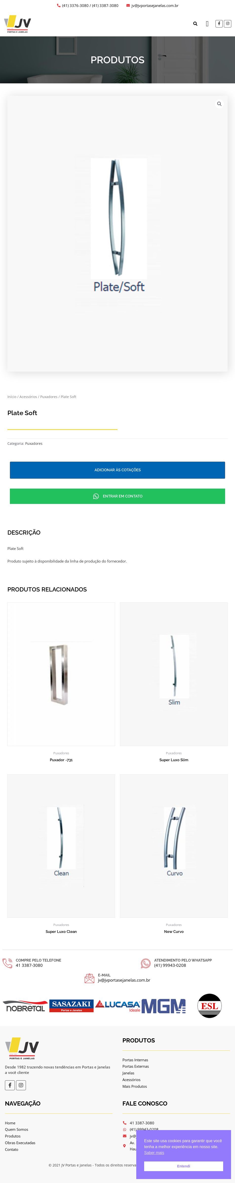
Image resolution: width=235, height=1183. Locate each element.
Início (11, 396)
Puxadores (49, 396)
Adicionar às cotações (118, 470)
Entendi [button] (183, 1166)
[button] (195, 23)
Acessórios (28, 396)
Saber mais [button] (154, 1153)
